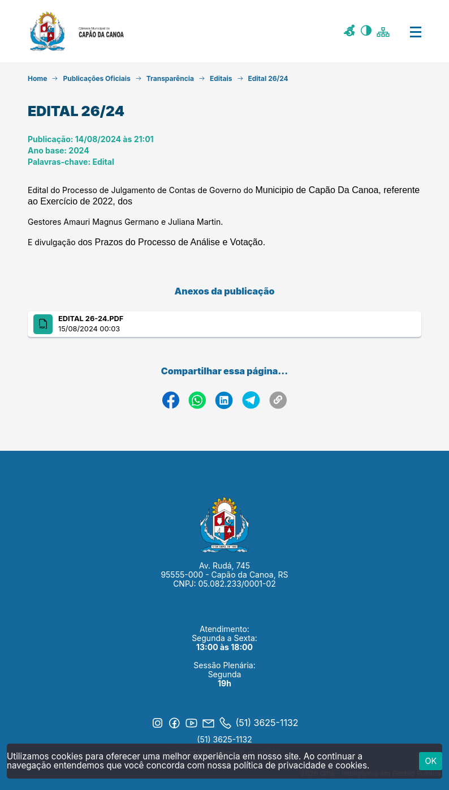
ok (431, 761)
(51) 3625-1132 (224, 739)
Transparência (170, 78)
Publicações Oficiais (96, 78)
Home (37, 78)
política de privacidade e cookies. (301, 765)
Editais (221, 78)
